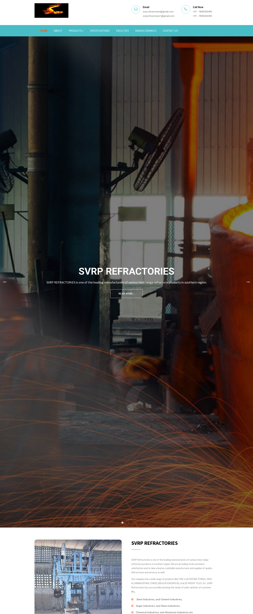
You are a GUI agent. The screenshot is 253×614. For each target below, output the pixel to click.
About (58, 30)
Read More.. (126, 293)
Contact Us (170, 30)
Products (76, 30)
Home (43, 30)
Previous (4, 282)
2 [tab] (126, 522)
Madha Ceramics (145, 30)
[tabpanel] (126, 282)
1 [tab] (122, 522)
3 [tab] (130, 522)
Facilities (122, 30)
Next (248, 282)
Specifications (100, 30)
